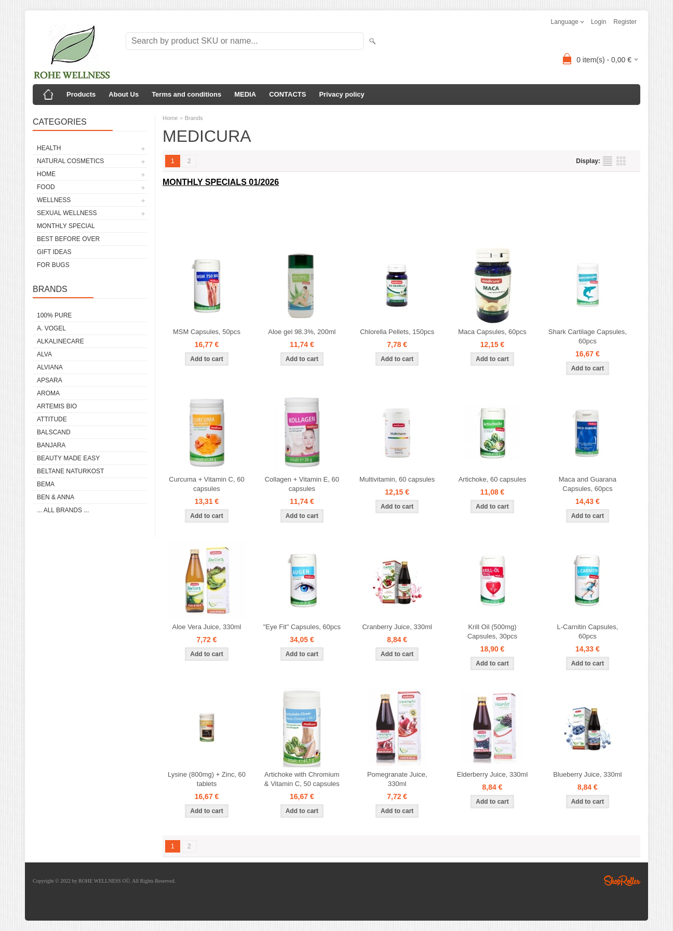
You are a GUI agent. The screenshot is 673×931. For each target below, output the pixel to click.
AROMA (48, 393)
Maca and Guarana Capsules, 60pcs (587, 484)
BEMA (46, 484)
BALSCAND (54, 432)
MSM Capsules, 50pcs (206, 332)
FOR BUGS (53, 265)
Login (598, 21)
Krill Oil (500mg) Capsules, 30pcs (492, 631)
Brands (194, 118)
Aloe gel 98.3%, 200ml (301, 332)
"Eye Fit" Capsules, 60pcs (302, 627)
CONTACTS (287, 94)
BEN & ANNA (55, 497)
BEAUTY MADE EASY (68, 458)
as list (607, 161)
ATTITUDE (52, 419)
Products (81, 94)
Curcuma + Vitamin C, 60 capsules (206, 484)
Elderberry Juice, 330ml (492, 774)
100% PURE (54, 315)
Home (170, 118)
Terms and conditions (186, 94)
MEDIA (245, 94)
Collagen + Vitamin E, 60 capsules (302, 484)
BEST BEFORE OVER (68, 239)
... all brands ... (63, 510)
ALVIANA (50, 367)
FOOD (46, 187)
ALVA (44, 354)
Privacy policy (341, 94)
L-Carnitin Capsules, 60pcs (587, 631)
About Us (124, 94)
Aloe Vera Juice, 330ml (206, 627)
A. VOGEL (51, 328)
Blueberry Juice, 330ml (587, 774)
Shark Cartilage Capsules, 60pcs (587, 336)
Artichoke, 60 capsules (493, 479)
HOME (46, 174)
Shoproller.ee (622, 880)
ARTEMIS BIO (57, 406)
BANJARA (51, 445)
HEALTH (49, 148)
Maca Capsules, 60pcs (492, 332)
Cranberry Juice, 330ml (397, 627)
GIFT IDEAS (54, 252)
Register (625, 21)
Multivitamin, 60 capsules (397, 479)
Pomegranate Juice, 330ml (397, 779)
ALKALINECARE (60, 341)
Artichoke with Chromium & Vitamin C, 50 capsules (302, 779)
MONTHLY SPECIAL (66, 226)
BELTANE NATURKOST (70, 471)
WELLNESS (54, 200)
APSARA (49, 380)
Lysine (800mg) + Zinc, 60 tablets (207, 779)
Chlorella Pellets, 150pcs (397, 332)
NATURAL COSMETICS (70, 161)
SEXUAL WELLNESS (67, 213)
